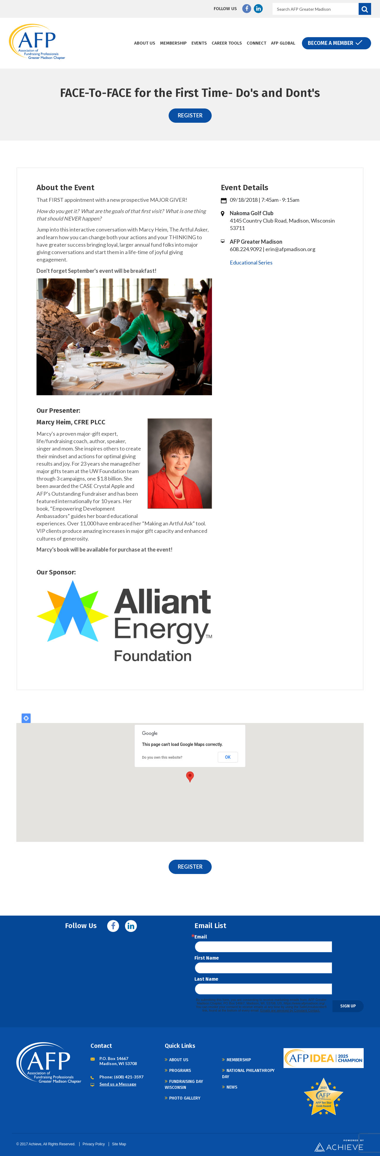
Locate (26, 718)
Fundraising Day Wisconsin (184, 1084)
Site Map (119, 1144)
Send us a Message (117, 1083)
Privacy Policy (94, 1144)
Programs (180, 1070)
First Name (206, 958)
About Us (144, 43)
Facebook (246, 8)
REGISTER (190, 115)
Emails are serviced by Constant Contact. (290, 1010)
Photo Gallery (184, 1098)
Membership (173, 43)
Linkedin (258, 8)
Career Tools (227, 43)
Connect (256, 43)
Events (199, 43)
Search (365, 9)
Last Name (206, 979)
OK (228, 757)
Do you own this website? (162, 757)
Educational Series (251, 262)
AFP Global (283, 43)
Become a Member (330, 43)
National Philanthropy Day (248, 1073)
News (232, 1087)
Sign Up (348, 1006)
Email (200, 937)
